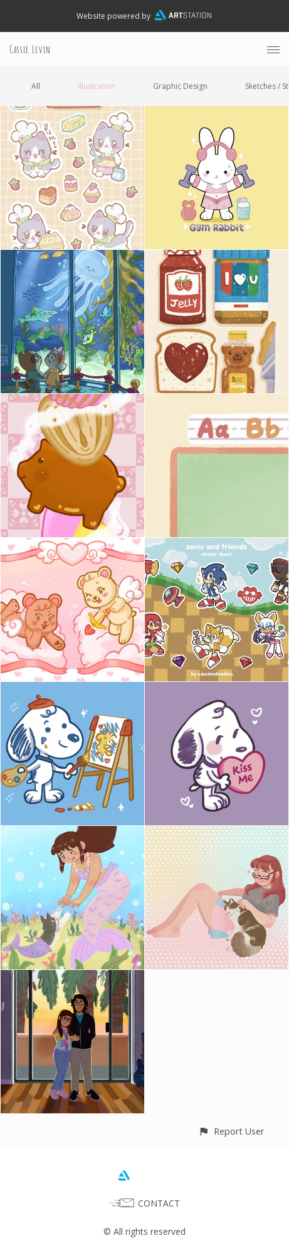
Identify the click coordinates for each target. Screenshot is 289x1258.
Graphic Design (180, 86)
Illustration (96, 86)
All (35, 86)
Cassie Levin (30, 49)
